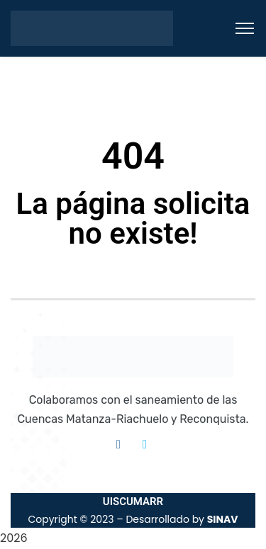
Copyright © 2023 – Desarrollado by (133, 519)
